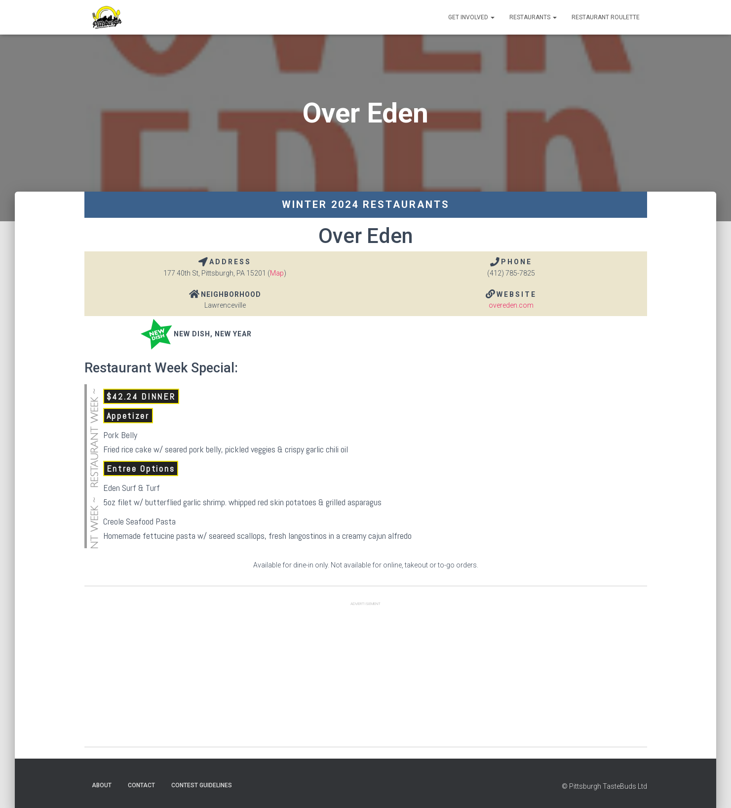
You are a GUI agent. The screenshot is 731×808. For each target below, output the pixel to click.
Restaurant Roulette (606, 17)
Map (277, 273)
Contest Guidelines (201, 785)
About (102, 785)
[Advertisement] (365, 677)
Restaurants (533, 17)
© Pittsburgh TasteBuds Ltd (604, 786)
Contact (141, 785)
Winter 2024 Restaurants (366, 204)
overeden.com (511, 305)
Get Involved (471, 17)
